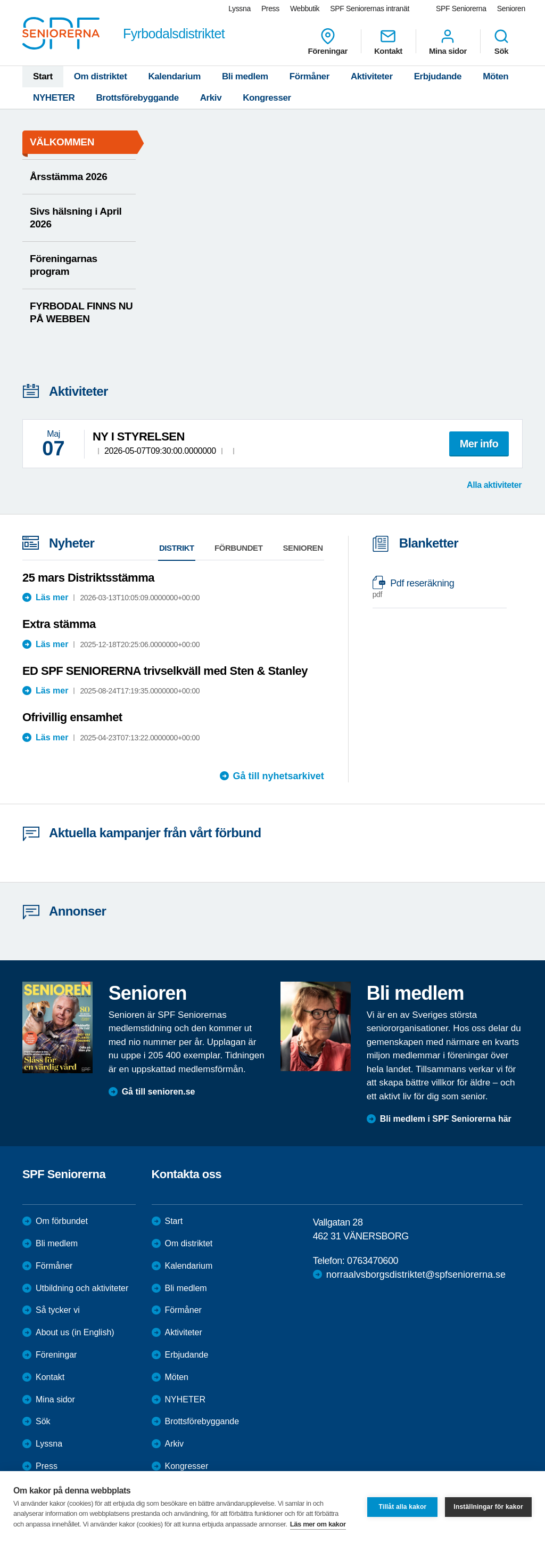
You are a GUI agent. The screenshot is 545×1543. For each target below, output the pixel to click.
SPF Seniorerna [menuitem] (461, 8)
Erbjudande (438, 76)
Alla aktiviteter (494, 484)
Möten (495, 76)
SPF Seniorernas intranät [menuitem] (369, 8)
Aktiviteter (372, 76)
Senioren (303, 547)
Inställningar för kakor (488, 1507)
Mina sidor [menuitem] (448, 41)
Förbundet (238, 547)
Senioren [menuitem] (511, 8)
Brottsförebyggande (137, 98)
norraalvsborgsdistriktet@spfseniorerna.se (416, 1274)
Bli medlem (245, 76)
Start (43, 76)
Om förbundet (62, 1221)
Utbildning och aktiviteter (82, 1288)
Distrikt (176, 547)
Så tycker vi (58, 1310)
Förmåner (309, 76)
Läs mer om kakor (318, 1524)
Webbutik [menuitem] (304, 8)
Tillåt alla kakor (402, 1507)
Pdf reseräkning (434, 589)
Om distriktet (100, 76)
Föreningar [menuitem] (328, 41)
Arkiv (211, 98)
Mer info (479, 444)
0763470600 (372, 1260)
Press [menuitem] (270, 8)
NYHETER (54, 98)
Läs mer (52, 597)
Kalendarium (174, 76)
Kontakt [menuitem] (388, 41)
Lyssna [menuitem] (239, 8)
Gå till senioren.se (158, 1091)
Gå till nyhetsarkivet (278, 776)
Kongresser (267, 98)
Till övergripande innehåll (0, 0)
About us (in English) (75, 1332)
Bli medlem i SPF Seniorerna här (445, 1118)
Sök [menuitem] (501, 41)
